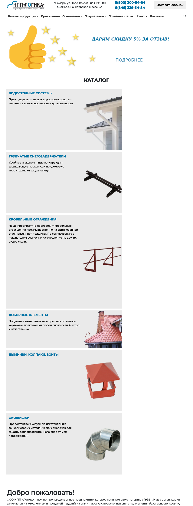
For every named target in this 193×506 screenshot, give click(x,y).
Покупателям (94, 16)
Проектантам (50, 16)
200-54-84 (130, 2)
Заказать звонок (170, 5)
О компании (71, 16)
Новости (141, 16)
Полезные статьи (121, 16)
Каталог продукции (22, 16)
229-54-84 (130, 7)
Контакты (157, 16)
